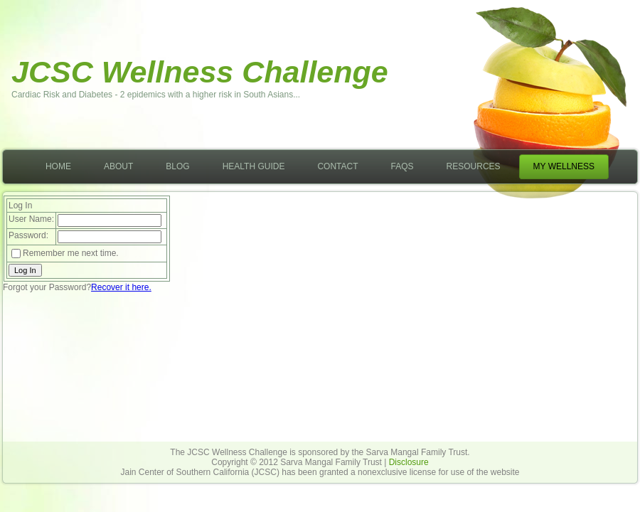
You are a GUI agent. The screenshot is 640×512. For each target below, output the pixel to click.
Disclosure (409, 462)
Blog (177, 166)
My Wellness (563, 166)
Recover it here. (121, 287)
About (118, 166)
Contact (337, 166)
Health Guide (254, 166)
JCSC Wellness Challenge (199, 72)
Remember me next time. (71, 253)
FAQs (402, 166)
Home (58, 166)
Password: (28, 235)
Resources (474, 166)
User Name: (31, 219)
